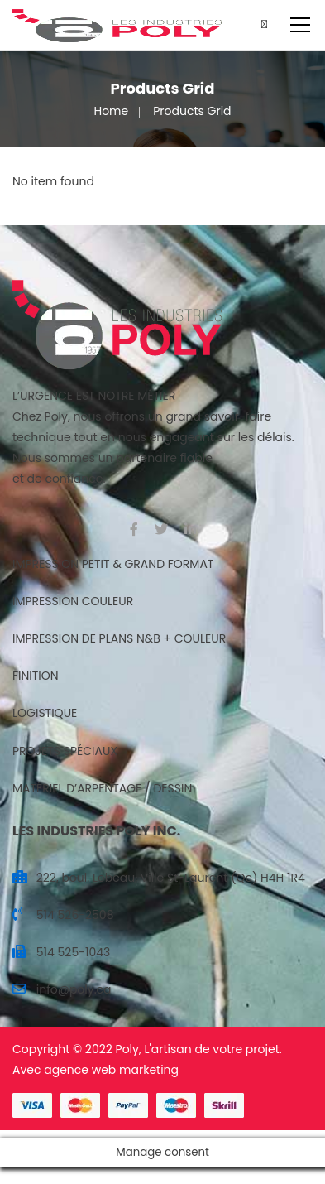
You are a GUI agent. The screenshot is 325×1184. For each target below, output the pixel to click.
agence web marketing (111, 1069)
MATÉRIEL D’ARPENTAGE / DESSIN (102, 788)
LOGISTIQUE (44, 713)
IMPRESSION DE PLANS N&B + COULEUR (119, 638)
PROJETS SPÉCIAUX (64, 751)
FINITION (35, 675)
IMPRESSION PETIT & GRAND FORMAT (112, 564)
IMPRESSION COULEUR (72, 601)
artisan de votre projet (215, 1049)
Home (110, 111)
